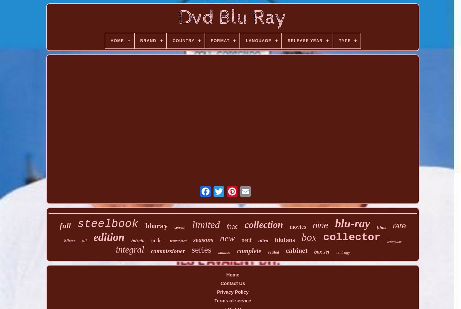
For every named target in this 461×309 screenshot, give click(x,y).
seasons (203, 239)
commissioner (168, 251)
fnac (232, 226)
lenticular (394, 242)
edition (109, 237)
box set (322, 252)
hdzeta (137, 240)
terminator (178, 241)
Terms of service (233, 300)
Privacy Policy (233, 292)
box (309, 237)
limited (206, 224)
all (84, 240)
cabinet (296, 251)
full (65, 226)
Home (233, 274)
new (227, 238)
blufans (285, 239)
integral (130, 250)
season (179, 227)
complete (249, 251)
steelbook (108, 224)
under (157, 240)
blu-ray (352, 223)
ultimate (224, 253)
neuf (246, 240)
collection (263, 224)
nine (320, 225)
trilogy (343, 253)
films (381, 227)
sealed (273, 252)
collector (352, 237)
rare (399, 226)
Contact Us (233, 283)
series (201, 250)
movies (298, 227)
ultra (263, 240)
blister (69, 240)
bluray (156, 225)
